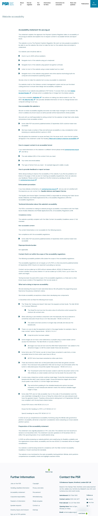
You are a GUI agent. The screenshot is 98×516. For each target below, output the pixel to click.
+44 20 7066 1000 (74, 503)
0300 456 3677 (75, 499)
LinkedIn (90, 499)
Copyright (36, 483)
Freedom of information (17, 501)
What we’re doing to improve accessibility (63, 138)
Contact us (36, 505)
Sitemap (35, 510)
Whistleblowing (37, 496)
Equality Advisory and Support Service (53, 191)
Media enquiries (37, 501)
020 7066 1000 (72, 495)
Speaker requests (15, 505)
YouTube (90, 502)
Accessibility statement (17, 492)
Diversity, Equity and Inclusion (19, 510)
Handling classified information (19, 488)
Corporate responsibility (17, 496)
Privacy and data (38, 488)
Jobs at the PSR (15, 483)
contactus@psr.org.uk (70, 512)
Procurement (37, 492)
